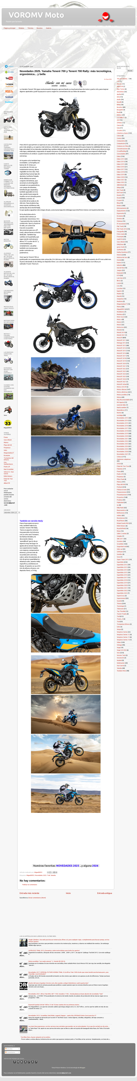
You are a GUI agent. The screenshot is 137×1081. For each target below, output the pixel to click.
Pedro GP (7, 466)
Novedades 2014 (122, 420)
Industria (120, 265)
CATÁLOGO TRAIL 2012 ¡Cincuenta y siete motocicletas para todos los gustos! (54, 950)
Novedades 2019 (122, 433)
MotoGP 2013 (121, 345)
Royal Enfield (121, 528)
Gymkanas (120, 249)
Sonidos (119, 554)
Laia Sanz (120, 278)
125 (118, 81)
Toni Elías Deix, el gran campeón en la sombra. (35, 1037)
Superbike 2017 (122, 577)
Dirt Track (120, 190)
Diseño (119, 195)
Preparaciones (121, 492)
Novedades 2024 (122, 446)
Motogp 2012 (121, 343)
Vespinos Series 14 (123, 640)
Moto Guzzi (120, 317)
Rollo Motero (8, 476)
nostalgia (120, 415)
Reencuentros (121, 510)
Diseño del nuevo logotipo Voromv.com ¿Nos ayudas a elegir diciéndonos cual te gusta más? (58, 983)
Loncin (119, 283)
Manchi (119, 296)
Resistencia (120, 518)
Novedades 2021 (122, 438)
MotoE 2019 (121, 332)
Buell (118, 112)
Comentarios (10, 1052)
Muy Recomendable (123, 400)
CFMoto (119, 123)
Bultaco (119, 115)
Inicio (68, 893)
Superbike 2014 (122, 570)
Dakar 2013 (120, 159)
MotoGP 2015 (121, 350)
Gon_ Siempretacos (8, 463)
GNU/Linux (120, 244)
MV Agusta (120, 402)
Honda (119, 260)
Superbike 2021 (122, 588)
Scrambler (120, 544)
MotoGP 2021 (121, 366)
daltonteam (120, 185)
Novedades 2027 (122, 454)
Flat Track (120, 226)
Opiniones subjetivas (124, 459)
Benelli (119, 102)
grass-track (120, 247)
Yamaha (53, 875)
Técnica (30, 28)
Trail (48, 875)
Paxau (6, 437)
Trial (118, 621)
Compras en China (123, 146)
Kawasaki (120, 273)
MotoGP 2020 (121, 363)
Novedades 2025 (41, 875)
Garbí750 (120, 239)
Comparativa (121, 141)
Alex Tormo (120, 89)
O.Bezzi (119, 457)
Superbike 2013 (122, 567)
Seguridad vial (121, 546)
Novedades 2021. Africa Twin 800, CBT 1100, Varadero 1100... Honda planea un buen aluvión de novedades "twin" (65, 994)
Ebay (118, 203)
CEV (118, 120)
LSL (118, 286)
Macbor (119, 293)
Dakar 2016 (120, 167)
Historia (119, 255)
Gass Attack (8, 440)
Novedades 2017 (122, 428)
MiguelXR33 (30, 875)
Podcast (119, 487)
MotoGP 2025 (121, 376)
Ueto (5, 450)
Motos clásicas (121, 389)
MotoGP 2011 (121, 340)
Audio (119, 99)
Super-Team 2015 (123, 559)
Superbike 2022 (122, 590)
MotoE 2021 (121, 335)
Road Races (120, 520)
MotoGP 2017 (121, 356)
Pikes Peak (120, 479)
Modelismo (120, 312)
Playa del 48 (8, 445)
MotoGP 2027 (121, 381)
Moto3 (119, 324)
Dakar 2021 (120, 180)
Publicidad (120, 502)
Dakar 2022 (120, 182)
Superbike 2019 (122, 583)
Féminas (119, 221)
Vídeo (119, 642)
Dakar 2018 (120, 172)
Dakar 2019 (120, 174)
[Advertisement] (67, 48)
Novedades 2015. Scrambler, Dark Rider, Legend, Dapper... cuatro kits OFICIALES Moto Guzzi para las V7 (62, 1015)
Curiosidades (121, 154)
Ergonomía (120, 213)
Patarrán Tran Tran (123, 466)
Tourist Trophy (122, 614)
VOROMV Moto (34, 15)
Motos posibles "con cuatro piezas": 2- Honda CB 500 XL (46, 961)
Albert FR (7, 483)
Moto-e (119, 319)
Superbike (120, 562)
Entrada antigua (104, 893)
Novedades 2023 (122, 444)
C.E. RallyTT (120, 117)
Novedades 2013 (122, 418)
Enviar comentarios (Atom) (37, 898)
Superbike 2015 (122, 572)
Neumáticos (121, 410)
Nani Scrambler (9, 469)
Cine (118, 128)
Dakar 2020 (120, 177)
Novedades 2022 (122, 441)
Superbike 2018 (122, 580)
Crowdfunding (121, 151)
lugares (119, 291)
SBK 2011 (120, 539)
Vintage (119, 645)
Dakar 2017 (120, 169)
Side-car (119, 549)
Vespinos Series (122, 632)
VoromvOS (120, 658)
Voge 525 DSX (121, 650)
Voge (118, 647)
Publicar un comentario (29, 884)
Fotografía (120, 231)
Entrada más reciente (29, 893)
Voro (118, 653)
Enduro (119, 205)
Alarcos (119, 84)
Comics (119, 138)
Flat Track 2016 (122, 229)
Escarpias (7, 455)
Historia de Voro (122, 257)
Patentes (120, 469)
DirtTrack (120, 192)
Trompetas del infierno (8, 459)
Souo (118, 557)
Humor (119, 262)
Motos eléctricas (122, 392)
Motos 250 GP (121, 387)
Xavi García (120, 665)
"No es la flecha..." (123, 79)
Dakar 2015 (120, 164)
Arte (118, 97)
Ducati (119, 198)
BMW (118, 104)
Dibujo (119, 187)
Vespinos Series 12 (123, 634)
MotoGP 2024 (121, 374)
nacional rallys (121, 405)
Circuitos (120, 130)
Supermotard (121, 598)
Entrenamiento (121, 208)
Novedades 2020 (122, 436)
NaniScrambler (121, 407)
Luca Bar (119, 288)
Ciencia (119, 125)
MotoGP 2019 (121, 361)
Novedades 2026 (122, 451)
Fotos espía (121, 234)
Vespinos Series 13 (123, 637)
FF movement (121, 224)
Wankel (119, 660)
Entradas (9, 1049)
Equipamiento (121, 211)
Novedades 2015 (122, 423)
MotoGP (119, 337)
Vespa (119, 629)
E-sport (119, 200)
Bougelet (120, 110)
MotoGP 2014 (121, 348)
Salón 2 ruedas (122, 533)
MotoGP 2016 (121, 353)
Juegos (119, 270)
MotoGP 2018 (121, 358)
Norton (119, 413)
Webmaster (121, 663)
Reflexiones (121, 513)
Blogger (82, 1067)
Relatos (21, 28)
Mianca (6, 442)
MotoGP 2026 (121, 379)
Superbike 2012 (122, 564)
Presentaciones (122, 495)
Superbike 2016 (122, 575)
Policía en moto (122, 489)
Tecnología (120, 606)
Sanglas (119, 536)
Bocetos (40, 28)
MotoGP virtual (122, 384)
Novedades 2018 (122, 431)
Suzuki (119, 601)
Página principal (9, 28)
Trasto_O (120, 619)
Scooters (120, 541)
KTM (118, 275)
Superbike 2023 (122, 593)
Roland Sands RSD (123, 523)
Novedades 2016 (122, 425)
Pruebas (119, 500)
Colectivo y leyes (122, 133)
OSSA (119, 463)
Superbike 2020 (122, 585)
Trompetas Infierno (123, 624)
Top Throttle (121, 611)
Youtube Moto (121, 671)
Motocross (120, 327)
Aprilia (119, 94)
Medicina (120, 301)
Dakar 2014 (120, 161)
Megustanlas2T (9, 453)
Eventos (119, 218)
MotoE (119, 330)
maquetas (120, 299)
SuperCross (121, 596)
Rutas (119, 531)
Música (119, 397)
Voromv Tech (121, 655)
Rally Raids (120, 507)
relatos (119, 515)
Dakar (119, 156)
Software (120, 552)
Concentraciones (122, 148)
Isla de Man (120, 268)
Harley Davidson (122, 252)
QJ (118, 505)
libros (119, 280)
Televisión (120, 609)
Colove (119, 136)
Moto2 (119, 322)
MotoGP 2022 (121, 368)
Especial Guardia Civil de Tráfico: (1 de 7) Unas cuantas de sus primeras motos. (53, 1005)
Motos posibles (122, 394)
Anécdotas (120, 91)
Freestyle (120, 236)
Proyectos (120, 497)
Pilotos (119, 482)
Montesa (120, 314)
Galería (48, 28)
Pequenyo (7, 447)
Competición (121, 143)
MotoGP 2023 (121, 371)
